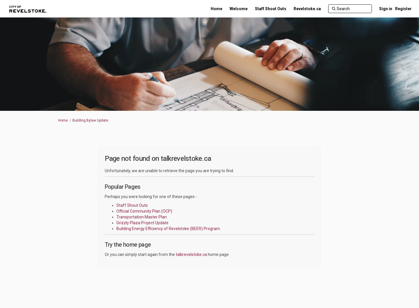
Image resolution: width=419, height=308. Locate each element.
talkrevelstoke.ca (191, 254)
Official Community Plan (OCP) (144, 211)
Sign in (385, 8)
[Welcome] (238, 9)
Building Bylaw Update (90, 120)
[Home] (216, 9)
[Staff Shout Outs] (270, 9)
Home (63, 120)
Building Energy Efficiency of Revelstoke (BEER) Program (168, 228)
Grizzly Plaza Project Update (142, 222)
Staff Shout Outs (132, 205)
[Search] (350, 8)
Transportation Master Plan (141, 217)
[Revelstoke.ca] (307, 9)
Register (403, 8)
